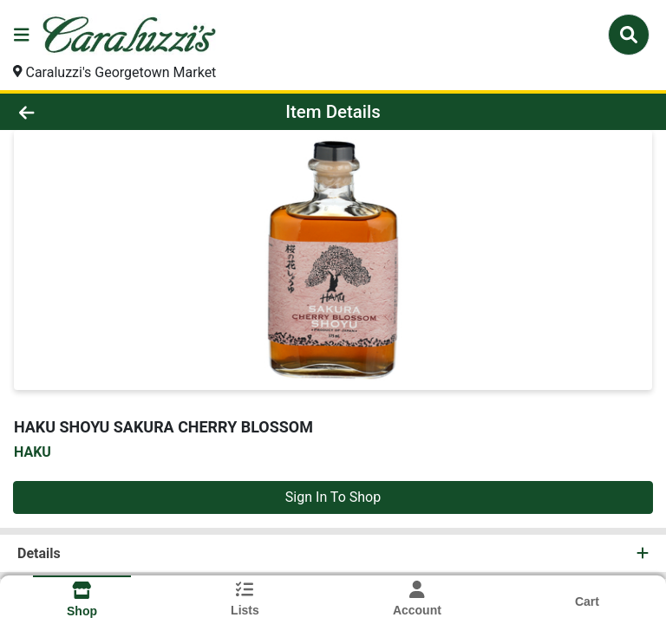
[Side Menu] (21, 34)
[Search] (628, 35)
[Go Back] (93, 112)
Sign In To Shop (333, 497)
